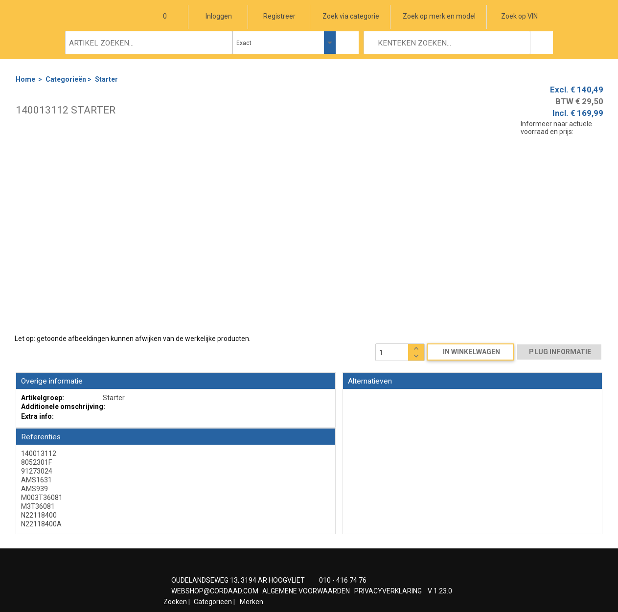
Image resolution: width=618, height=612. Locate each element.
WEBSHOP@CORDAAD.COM (214, 591)
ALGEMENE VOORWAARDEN (306, 591)
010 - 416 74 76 (342, 580)
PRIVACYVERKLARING (388, 591)
